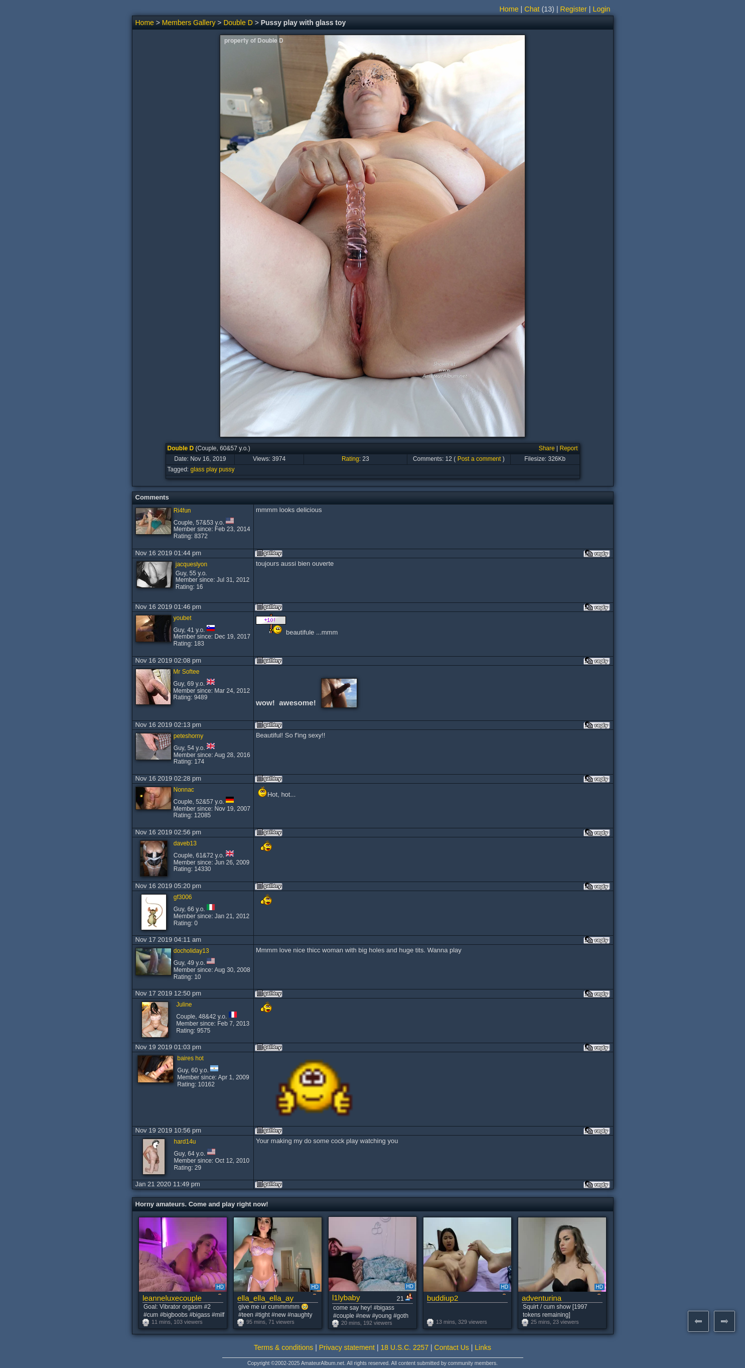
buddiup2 (442, 1298)
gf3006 (183, 897)
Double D (237, 23)
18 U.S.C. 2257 (404, 1347)
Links (483, 1347)
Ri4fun (182, 510)
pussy (226, 469)
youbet (183, 617)
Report (568, 448)
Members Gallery (189, 23)
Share (547, 448)
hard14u (185, 1141)
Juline (184, 1004)
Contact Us (451, 1347)
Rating (350, 458)
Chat (531, 9)
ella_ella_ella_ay (265, 1298)
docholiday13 (191, 950)
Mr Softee (186, 671)
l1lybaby (346, 1297)
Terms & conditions (283, 1347)
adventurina (541, 1298)
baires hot (190, 1058)
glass (198, 469)
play (211, 469)
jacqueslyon (191, 564)
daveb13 (185, 843)
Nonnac (184, 789)
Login (602, 9)
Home (509, 9)
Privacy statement (347, 1347)
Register (573, 9)
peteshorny (188, 735)
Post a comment (479, 458)
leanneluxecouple (172, 1298)
